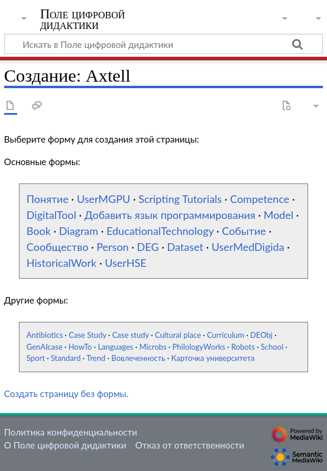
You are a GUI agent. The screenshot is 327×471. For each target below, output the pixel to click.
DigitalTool (51, 214)
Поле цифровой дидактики (82, 19)
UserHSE (125, 262)
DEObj (261, 335)
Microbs (152, 346)
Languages (115, 346)
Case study (130, 335)
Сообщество (58, 246)
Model (278, 214)
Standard (66, 358)
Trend (95, 358)
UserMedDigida (248, 246)
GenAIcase (45, 346)
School (272, 346)
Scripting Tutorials (180, 198)
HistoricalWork (61, 262)
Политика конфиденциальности (70, 432)
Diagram (78, 230)
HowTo (80, 346)
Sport (36, 358)
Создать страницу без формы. (66, 393)
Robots (243, 346)
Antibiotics (45, 335)
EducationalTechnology (159, 230)
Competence (259, 198)
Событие (244, 230)
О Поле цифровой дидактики (65, 445)
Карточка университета (213, 358)
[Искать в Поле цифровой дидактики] (163, 43)
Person (112, 246)
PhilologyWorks (199, 346)
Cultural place (178, 335)
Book (39, 230)
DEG (148, 246)
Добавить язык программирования (170, 214)
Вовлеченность (138, 358)
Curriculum (225, 335)
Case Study (87, 335)
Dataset (185, 246)
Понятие (48, 198)
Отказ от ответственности (189, 445)
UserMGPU (103, 198)
